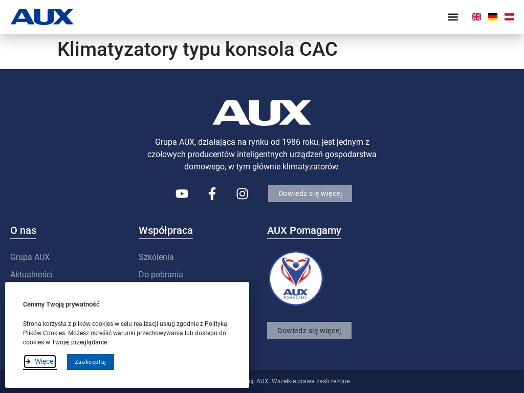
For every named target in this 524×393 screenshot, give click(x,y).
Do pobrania (161, 274)
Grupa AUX (30, 257)
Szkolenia (156, 257)
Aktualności (31, 274)
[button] (453, 16)
